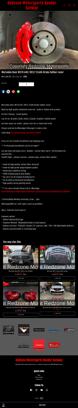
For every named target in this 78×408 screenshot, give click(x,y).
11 (47, 68)
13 (51, 68)
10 (45, 68)
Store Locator (39, 377)
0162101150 (41, 191)
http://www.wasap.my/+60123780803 (26, 133)
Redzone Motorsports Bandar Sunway (31, 5)
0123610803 (53, 191)
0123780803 (7, 191)
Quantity (4, 83)
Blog (39, 375)
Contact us (39, 379)
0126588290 (18, 191)
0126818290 (30, 191)
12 (49, 68)
